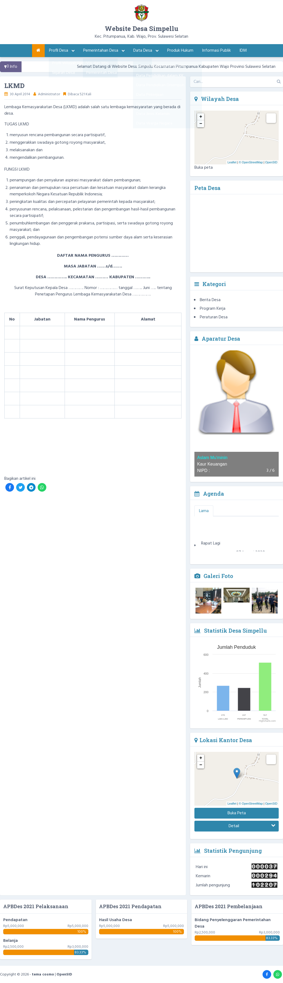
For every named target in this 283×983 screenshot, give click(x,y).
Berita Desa (210, 300)
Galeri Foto (213, 575)
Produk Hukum (180, 50)
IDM (243, 50)
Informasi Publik (216, 50)
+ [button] (200, 117)
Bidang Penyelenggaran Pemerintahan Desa (233, 923)
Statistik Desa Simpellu (230, 630)
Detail (252, 826)
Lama (204, 511)
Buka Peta (237, 813)
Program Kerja (212, 308)
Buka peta (203, 167)
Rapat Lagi (210, 545)
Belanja (10, 940)
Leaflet (232, 162)
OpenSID (271, 162)
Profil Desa (62, 50)
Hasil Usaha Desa (115, 920)
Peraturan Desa (214, 317)
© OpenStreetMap (251, 162)
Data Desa (146, 50)
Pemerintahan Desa (104, 50)
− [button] (200, 124)
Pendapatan (15, 920)
